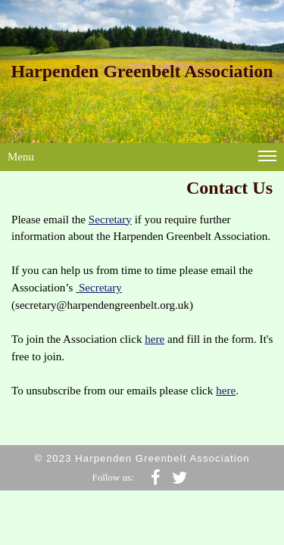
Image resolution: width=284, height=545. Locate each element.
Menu (142, 159)
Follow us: (113, 477)
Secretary (110, 219)
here (154, 339)
